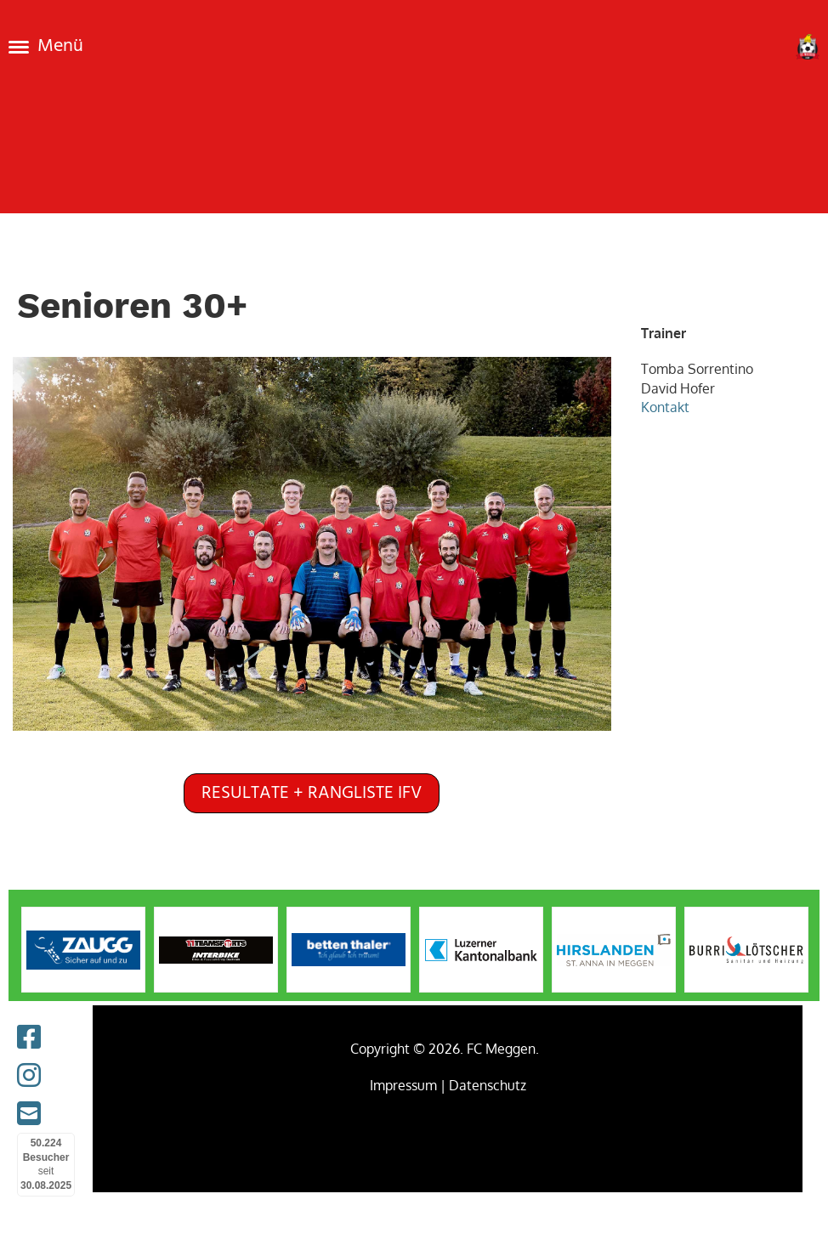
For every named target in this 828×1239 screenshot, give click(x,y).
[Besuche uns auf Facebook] (29, 1036)
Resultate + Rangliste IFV (311, 793)
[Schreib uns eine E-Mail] (29, 1112)
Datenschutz (487, 1085)
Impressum (403, 1085)
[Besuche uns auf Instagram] (29, 1074)
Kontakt (667, 407)
